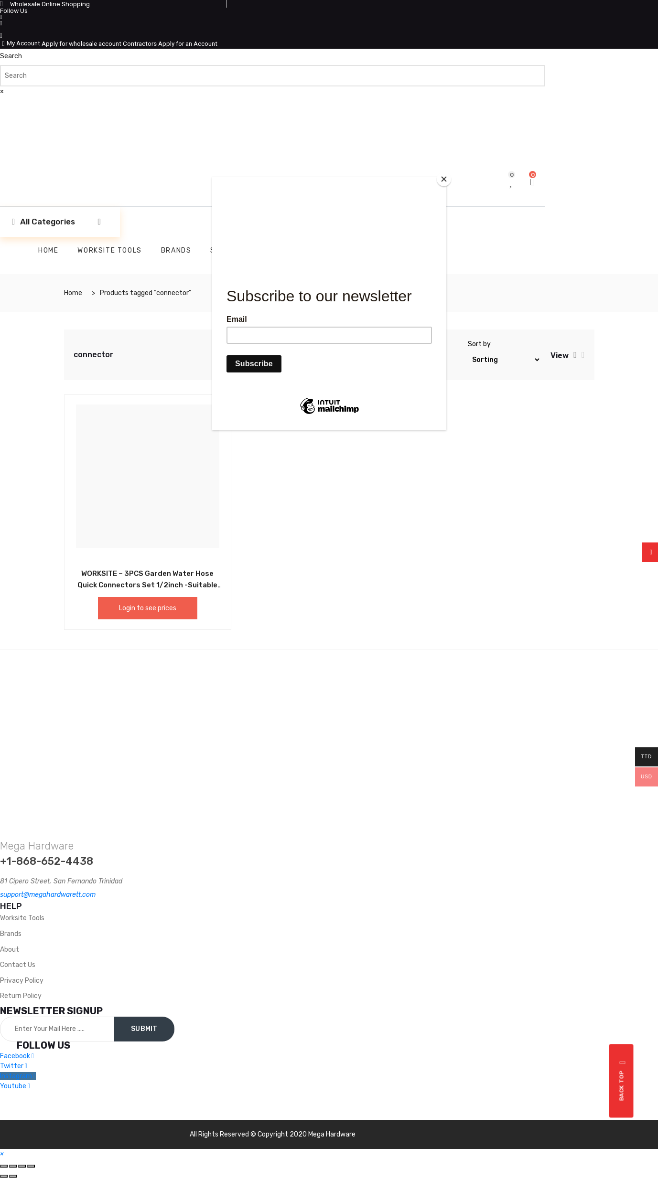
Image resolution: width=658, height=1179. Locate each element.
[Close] (444, 179)
